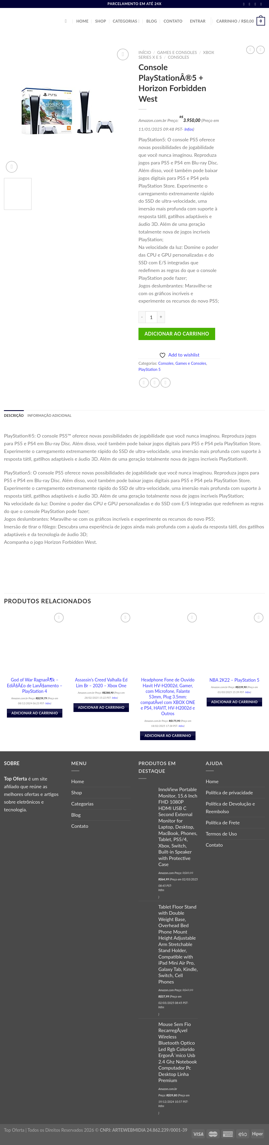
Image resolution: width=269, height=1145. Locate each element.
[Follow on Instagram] (251, 4)
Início (144, 52)
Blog (151, 21)
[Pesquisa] (67, 21)
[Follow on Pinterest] (262, 4)
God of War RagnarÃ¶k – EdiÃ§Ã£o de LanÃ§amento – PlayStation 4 (34, 686)
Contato (173, 21)
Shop (100, 21)
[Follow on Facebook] (245, 4)
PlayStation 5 (149, 369)
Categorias (126, 21)
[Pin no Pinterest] (165, 383)
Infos (188, 129)
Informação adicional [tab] (55, 416)
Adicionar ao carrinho (177, 334)
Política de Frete (223, 823)
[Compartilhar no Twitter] (155, 383)
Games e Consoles (177, 52)
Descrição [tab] (15, 416)
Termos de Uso (221, 834)
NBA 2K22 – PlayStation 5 (234, 680)
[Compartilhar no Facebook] (144, 383)
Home (82, 21)
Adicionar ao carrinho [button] (34, 714)
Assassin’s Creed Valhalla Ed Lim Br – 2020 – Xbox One (101, 683)
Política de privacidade (229, 793)
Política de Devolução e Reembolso (230, 808)
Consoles (178, 57)
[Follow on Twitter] (256, 4)
